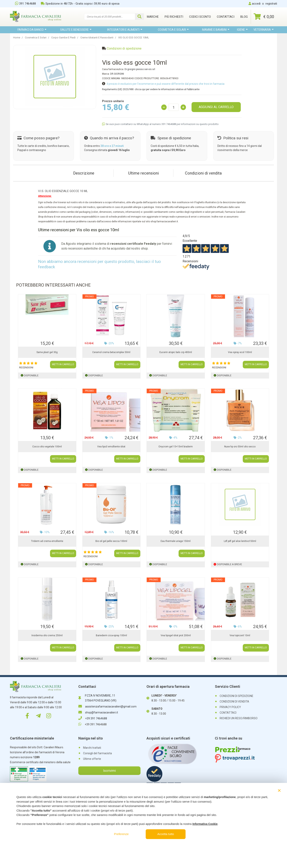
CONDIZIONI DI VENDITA (234, 701)
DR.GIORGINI (117, 73)
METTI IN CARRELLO (63, 364)
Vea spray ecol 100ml (240, 352)
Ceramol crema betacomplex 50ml (111, 352)
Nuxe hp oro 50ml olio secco (240, 446)
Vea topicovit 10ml (240, 635)
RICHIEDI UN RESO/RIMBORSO (239, 718)
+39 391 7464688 (92, 718)
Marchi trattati (92, 747)
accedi (256, 3)
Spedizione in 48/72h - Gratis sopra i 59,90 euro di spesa (80, 3)
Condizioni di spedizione (124, 48)
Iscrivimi (109, 771)
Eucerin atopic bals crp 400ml (175, 352)
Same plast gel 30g (47, 352)
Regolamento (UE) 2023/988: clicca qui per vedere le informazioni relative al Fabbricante (151, 89)
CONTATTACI (228, 712)
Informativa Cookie (204, 823)
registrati (271, 3)
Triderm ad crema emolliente (47, 541)
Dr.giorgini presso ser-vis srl (140, 69)
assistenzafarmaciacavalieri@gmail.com (107, 706)
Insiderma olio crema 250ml (47, 635)
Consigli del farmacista (97, 753)
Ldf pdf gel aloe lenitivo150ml (240, 541)
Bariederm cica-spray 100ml (111, 635)
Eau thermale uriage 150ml (176, 541)
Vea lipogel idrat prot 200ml (176, 635)
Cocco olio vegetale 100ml (47, 446)
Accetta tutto (165, 834)
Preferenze (121, 834)
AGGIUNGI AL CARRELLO (216, 107)
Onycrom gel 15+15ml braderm (175, 446)
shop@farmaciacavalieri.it (98, 712)
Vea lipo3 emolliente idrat (111, 446)
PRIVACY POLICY (230, 707)
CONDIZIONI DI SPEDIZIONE (236, 696)
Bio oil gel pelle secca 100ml (111, 541)
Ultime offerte (92, 758)
